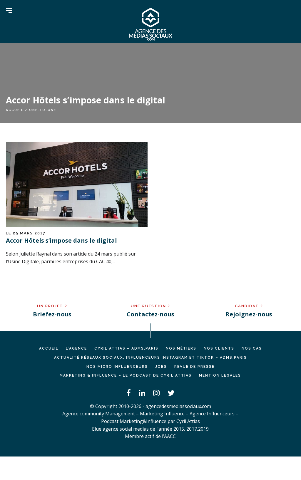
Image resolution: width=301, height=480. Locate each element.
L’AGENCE (76, 348)
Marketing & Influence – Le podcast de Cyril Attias (126, 375)
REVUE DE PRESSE (194, 367)
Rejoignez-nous (248, 314)
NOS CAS (252, 348)
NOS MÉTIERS (181, 348)
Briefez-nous (52, 314)
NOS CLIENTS (219, 348)
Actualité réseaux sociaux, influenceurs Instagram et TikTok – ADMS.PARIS (150, 357)
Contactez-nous (150, 314)
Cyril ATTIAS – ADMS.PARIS (126, 348)
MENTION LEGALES (220, 375)
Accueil (15, 110)
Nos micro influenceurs (117, 367)
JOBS (161, 367)
